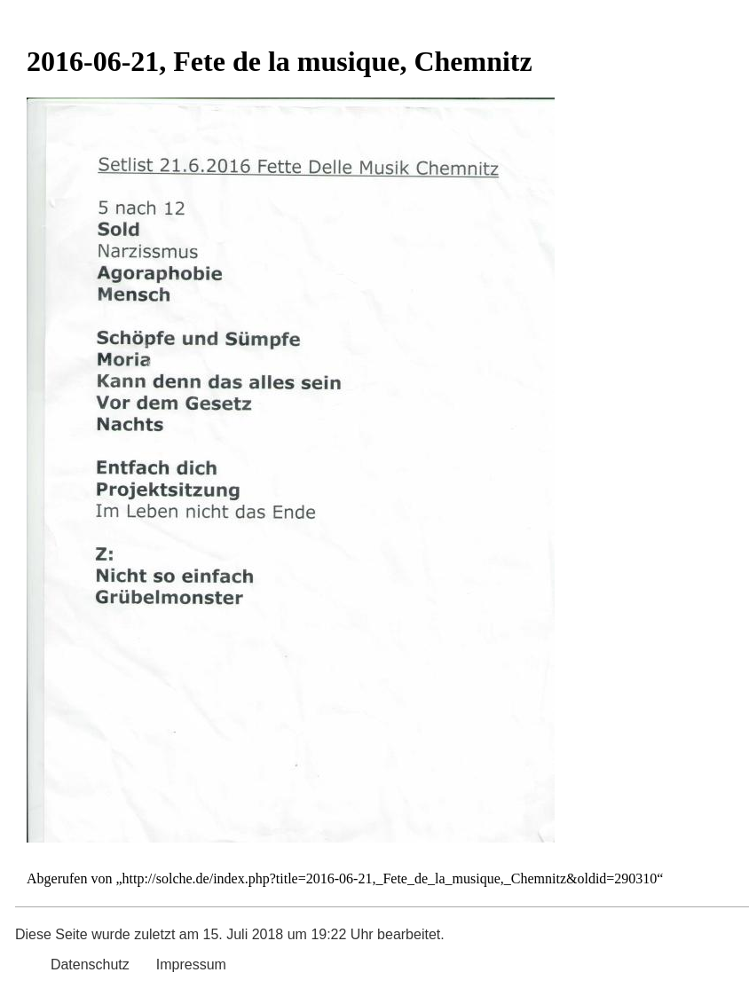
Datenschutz (90, 964)
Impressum (191, 964)
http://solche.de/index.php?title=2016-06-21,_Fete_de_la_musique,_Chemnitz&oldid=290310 (390, 878)
